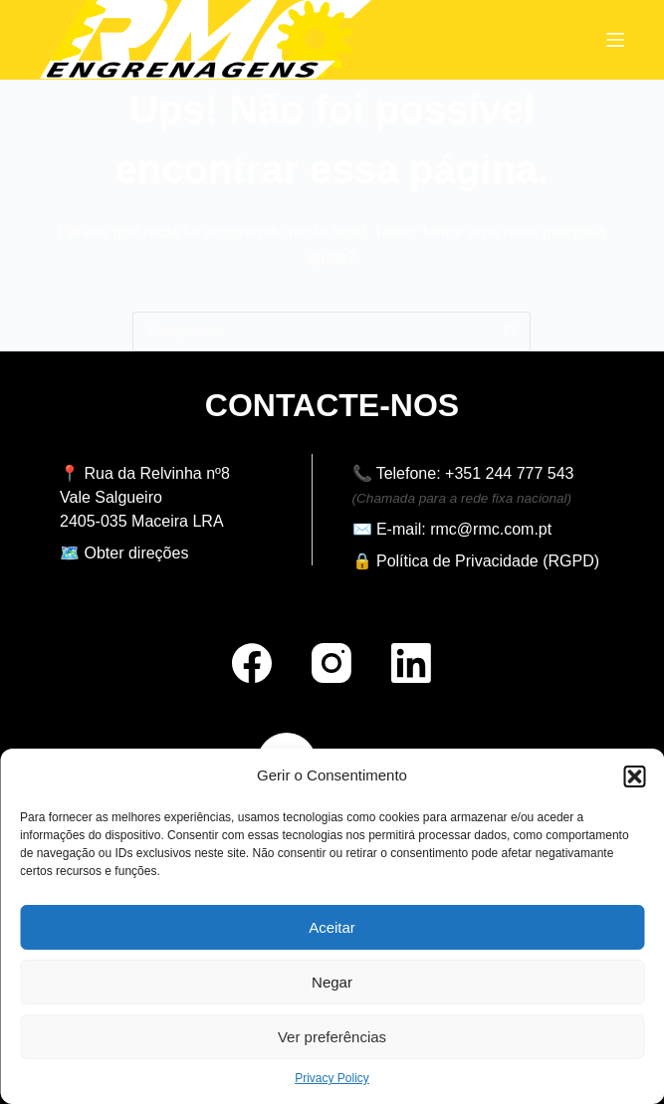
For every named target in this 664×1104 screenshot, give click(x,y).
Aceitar (332, 927)
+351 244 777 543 (509, 473)
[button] (634, 776)
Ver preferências (332, 1036)
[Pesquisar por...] (311, 331)
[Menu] (615, 40)
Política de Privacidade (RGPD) (487, 560)
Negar (332, 982)
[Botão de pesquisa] (511, 331)
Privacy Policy (332, 1078)
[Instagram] (331, 663)
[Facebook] (252, 663)
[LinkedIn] (411, 663)
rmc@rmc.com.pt (491, 529)
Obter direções (136, 553)
